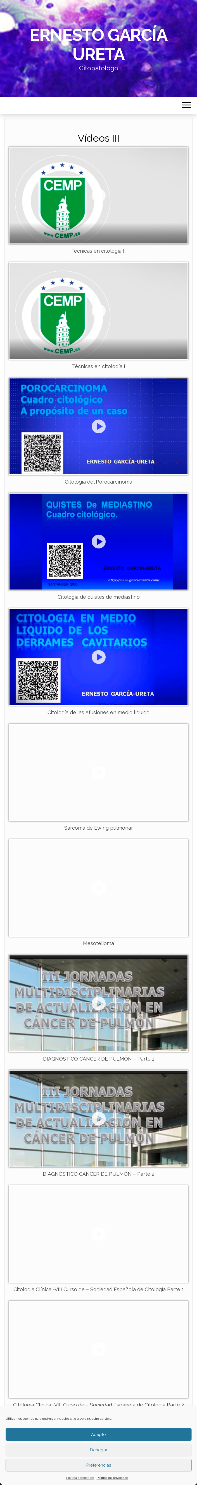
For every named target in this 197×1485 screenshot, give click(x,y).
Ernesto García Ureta (98, 44)
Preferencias (98, 1465)
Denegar (98, 1449)
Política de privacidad (112, 1478)
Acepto (98, 1434)
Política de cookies (80, 1478)
